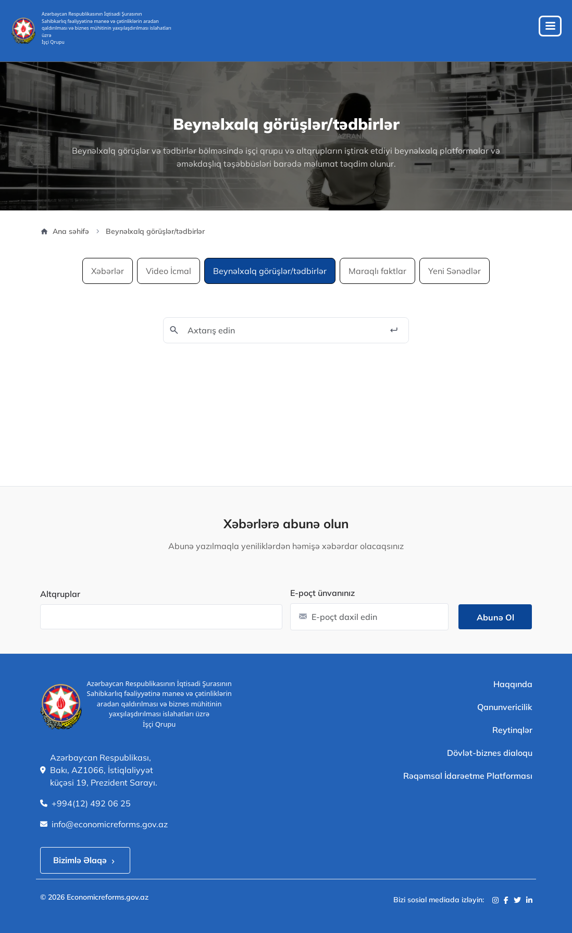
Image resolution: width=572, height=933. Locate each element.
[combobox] (161, 616)
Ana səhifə (64, 231)
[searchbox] (49, 615)
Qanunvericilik (504, 707)
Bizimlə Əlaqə (85, 860)
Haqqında (512, 684)
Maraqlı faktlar (377, 271)
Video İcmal (168, 271)
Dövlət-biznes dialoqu (489, 753)
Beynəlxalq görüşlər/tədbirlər (270, 271)
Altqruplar (60, 594)
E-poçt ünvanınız (322, 593)
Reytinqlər (512, 730)
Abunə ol (495, 617)
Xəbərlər (107, 271)
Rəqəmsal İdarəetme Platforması (467, 775)
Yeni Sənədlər (454, 271)
